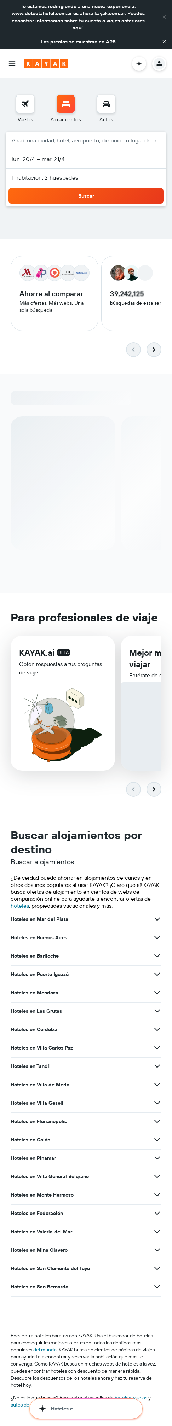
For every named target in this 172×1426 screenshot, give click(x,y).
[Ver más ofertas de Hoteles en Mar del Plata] (157, 919)
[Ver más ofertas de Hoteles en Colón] (157, 1140)
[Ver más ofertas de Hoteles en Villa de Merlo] (157, 1085)
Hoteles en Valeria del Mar (41, 1232)
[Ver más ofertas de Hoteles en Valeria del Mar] (157, 1232)
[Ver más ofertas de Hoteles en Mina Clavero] (157, 1250)
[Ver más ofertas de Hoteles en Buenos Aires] (157, 938)
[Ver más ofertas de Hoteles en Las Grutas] (157, 1011)
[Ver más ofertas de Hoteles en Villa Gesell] (157, 1103)
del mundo (45, 1350)
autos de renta (26, 1405)
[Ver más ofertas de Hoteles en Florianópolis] (157, 1121)
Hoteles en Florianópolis (39, 1121)
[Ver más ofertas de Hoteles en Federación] (157, 1213)
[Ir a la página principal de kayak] (46, 63)
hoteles (20, 905)
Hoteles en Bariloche (35, 956)
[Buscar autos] (106, 104)
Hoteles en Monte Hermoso (42, 1195)
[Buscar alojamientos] (66, 104)
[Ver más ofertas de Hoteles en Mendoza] (157, 993)
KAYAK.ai (37, 653)
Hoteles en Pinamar (33, 1158)
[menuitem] (25, 109)
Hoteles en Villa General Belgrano (50, 1177)
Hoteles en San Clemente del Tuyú (50, 1269)
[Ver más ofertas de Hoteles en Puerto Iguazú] (157, 974)
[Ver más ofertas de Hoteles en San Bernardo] (157, 1287)
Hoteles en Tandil (31, 1066)
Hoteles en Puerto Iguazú (40, 974)
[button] (164, 17)
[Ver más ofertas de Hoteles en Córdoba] (157, 1029)
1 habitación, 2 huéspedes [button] (45, 177)
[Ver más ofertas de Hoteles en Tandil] (157, 1066)
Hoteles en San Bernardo (39, 1287)
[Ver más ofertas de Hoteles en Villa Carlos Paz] (157, 1048)
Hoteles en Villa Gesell (37, 1103)
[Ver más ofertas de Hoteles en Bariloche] (157, 956)
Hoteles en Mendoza (34, 993)
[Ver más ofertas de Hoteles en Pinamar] (157, 1158)
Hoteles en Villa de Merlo (40, 1085)
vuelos (140, 1398)
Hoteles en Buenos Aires (39, 938)
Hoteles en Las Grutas (36, 1011)
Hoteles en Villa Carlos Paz (42, 1048)
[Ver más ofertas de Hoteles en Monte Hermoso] (157, 1195)
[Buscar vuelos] (25, 104)
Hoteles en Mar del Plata (39, 919)
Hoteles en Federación (37, 1213)
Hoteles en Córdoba (34, 1030)
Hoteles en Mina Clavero (39, 1250)
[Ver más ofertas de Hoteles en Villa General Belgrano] (157, 1177)
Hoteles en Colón (30, 1140)
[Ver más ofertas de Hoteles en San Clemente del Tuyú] (157, 1268)
